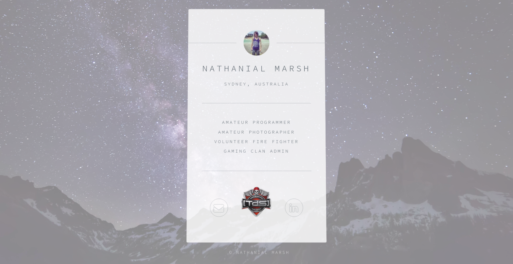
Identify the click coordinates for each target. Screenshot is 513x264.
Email (219, 208)
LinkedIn (294, 208)
